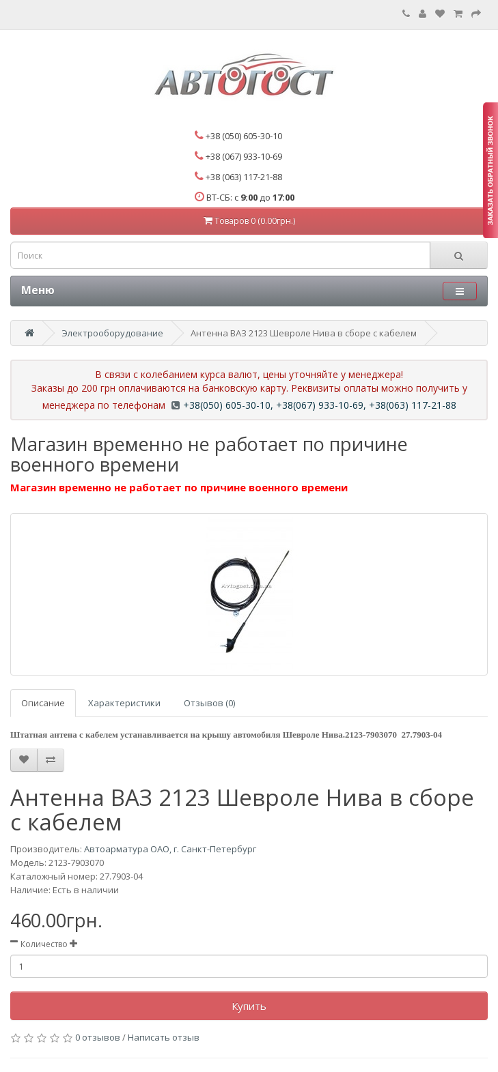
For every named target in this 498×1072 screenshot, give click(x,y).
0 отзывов (97, 1037)
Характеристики (124, 703)
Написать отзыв (163, 1037)
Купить (249, 1006)
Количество (44, 944)
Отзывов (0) (209, 703)
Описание (43, 703)
